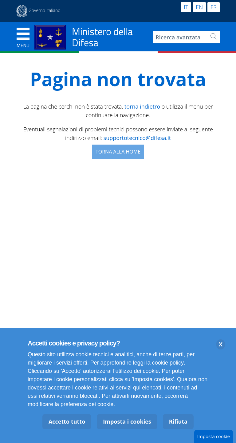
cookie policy (168, 363)
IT (186, 7)
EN (199, 7)
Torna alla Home (118, 151)
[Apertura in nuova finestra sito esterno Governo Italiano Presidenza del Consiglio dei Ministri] (38, 11)
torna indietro (142, 106)
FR (213, 7)
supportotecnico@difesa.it (137, 138)
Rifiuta (178, 421)
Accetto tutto (67, 421)
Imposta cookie (213, 436)
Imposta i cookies (127, 421)
